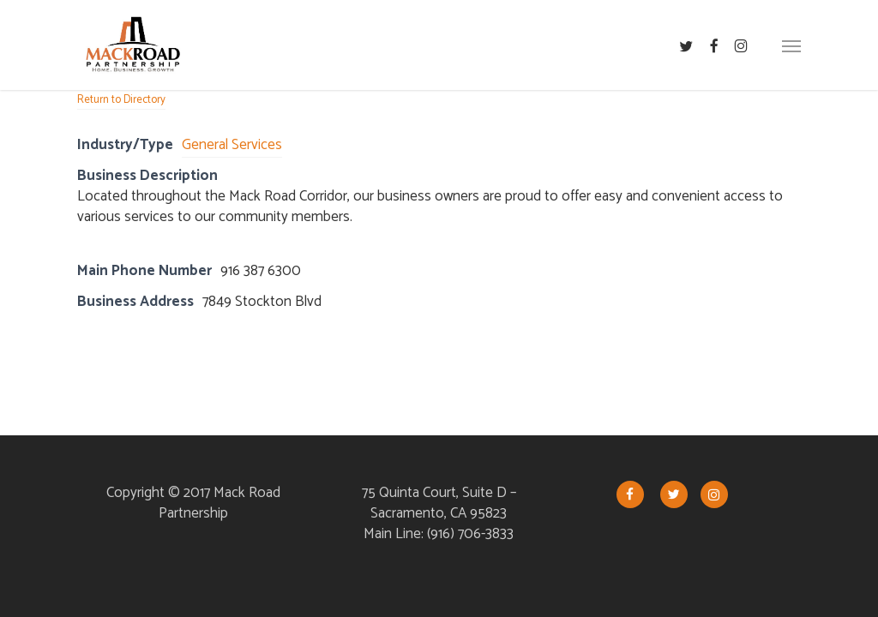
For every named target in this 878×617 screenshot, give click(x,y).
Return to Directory (121, 100)
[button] (791, 45)
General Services (232, 145)
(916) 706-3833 (470, 534)
